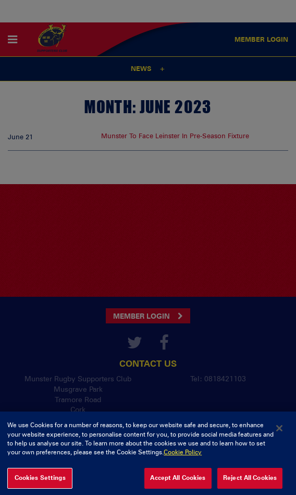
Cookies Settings (40, 482)
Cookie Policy (183, 456)
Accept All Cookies (177, 482)
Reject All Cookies (250, 482)
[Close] (279, 432)
